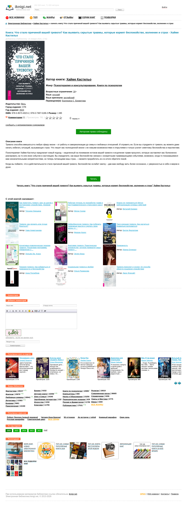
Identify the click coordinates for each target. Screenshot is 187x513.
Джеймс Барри (85, 360)
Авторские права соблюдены (93, 132)
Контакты (165, 494)
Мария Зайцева (116, 362)
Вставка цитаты (39, 311)
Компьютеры (69, 394)
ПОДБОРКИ (110, 17)
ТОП (35, 17)
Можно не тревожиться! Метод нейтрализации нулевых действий (131, 204)
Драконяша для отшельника (117, 359)
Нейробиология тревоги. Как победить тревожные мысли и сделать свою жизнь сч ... (84, 226)
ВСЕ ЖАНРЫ (97, 405)
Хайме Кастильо (78, 79)
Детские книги (40, 394)
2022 (39, 430)
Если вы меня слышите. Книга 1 (57, 359)
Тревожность (122, 245)
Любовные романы (15, 397)
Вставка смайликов (29, 311)
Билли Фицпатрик (130, 230)
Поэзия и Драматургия (73, 402)
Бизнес (37, 391)
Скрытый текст (36, 311)
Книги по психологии (109, 85)
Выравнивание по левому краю (19, 311)
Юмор (94, 402)
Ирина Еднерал (129, 250)
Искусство (39, 402)
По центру (22, 311)
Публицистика (69, 405)
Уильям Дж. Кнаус (33, 254)
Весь (23, 104)
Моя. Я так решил (148, 358)
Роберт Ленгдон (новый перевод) (22, 417)
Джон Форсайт (129, 273)
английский (69, 98)
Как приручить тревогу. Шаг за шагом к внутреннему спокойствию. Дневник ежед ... (36, 205)
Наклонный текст (10, 311)
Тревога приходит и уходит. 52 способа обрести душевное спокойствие (133, 268)
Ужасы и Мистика (99, 399)
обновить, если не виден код (19, 338)
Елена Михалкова (56, 362)
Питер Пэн (84, 358)
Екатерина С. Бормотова (74, 101)
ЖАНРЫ (50, 17)
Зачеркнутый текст (16, 311)
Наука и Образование (73, 397)
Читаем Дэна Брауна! (51, 417)
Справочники (97, 396)
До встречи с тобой (87, 417)
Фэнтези (9, 394)
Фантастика (11, 391)
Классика (38, 405)
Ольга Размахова (81, 271)
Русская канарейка (15, 419)
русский (56, 95)
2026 (9, 430)
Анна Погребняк (32, 273)
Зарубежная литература (45, 399)
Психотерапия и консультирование (75, 85)
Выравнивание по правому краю (25, 311)
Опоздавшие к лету (26, 358)
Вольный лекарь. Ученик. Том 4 (178, 359)
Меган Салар (79, 211)
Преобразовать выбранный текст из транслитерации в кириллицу (42, 311)
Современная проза (100, 393)
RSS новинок (153, 494)
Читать (93, 179)
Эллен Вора (79, 254)
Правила (174, 494)
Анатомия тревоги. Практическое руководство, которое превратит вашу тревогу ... (84, 247)
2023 (21, 110)
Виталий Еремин (130, 209)
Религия (95, 391)
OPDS (142, 494)
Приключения (12, 406)
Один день (125, 417)
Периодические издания (74, 399)
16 (74, 92)
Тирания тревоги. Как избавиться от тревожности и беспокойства (34, 268)
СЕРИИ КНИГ (88, 17)
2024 (24, 430)
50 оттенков (69, 417)
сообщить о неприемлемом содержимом (25, 125)
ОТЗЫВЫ (68, 17)
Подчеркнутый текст (13, 311)
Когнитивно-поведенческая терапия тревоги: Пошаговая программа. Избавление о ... (34, 247)
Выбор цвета (32, 311)
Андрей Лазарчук (25, 360)
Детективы (11, 400)
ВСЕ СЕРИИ (53, 419)
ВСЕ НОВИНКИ (16, 17)
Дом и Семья (40, 397)
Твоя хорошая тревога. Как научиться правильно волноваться (133, 225)
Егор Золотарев (177, 362)
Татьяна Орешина (33, 211)
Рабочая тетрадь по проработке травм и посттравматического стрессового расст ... (85, 205)
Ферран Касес (80, 232)
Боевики (10, 403)
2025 (16, 430)
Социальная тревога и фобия (81, 267)
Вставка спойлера (45, 311)
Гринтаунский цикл (36, 419)
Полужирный (7, 311)
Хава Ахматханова (33, 230)
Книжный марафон (108, 417)
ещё (45, 430)
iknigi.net (73, 494)
